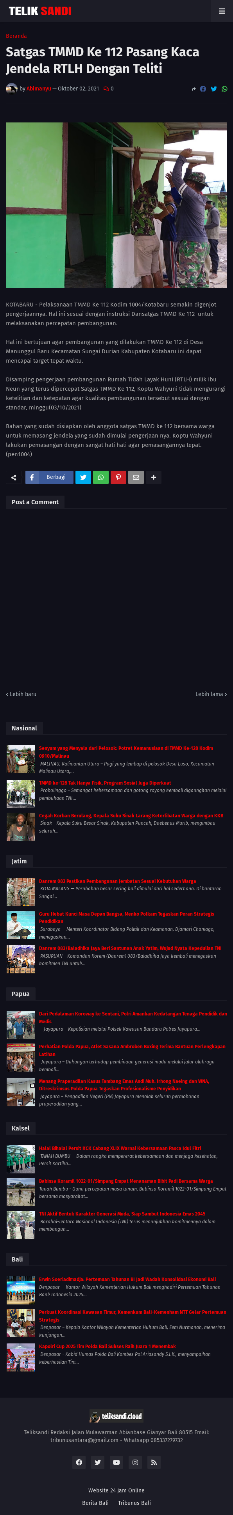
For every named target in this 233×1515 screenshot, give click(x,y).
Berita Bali (95, 1503)
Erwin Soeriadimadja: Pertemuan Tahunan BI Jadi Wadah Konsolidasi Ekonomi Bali (127, 1279)
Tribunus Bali (134, 1503)
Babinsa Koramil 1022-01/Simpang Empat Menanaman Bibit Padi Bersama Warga (126, 1181)
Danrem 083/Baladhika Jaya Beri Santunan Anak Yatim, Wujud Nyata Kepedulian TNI (130, 948)
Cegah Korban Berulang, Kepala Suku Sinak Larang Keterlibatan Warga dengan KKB (131, 816)
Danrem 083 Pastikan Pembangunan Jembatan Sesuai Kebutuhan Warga (117, 881)
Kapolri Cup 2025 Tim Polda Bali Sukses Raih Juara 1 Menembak (107, 1346)
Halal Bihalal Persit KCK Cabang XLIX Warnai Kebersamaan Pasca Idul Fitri (120, 1148)
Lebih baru (23, 694)
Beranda (16, 36)
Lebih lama (209, 694)
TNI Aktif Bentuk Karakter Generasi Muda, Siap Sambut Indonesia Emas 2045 (122, 1214)
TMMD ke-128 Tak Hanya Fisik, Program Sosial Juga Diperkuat (105, 783)
